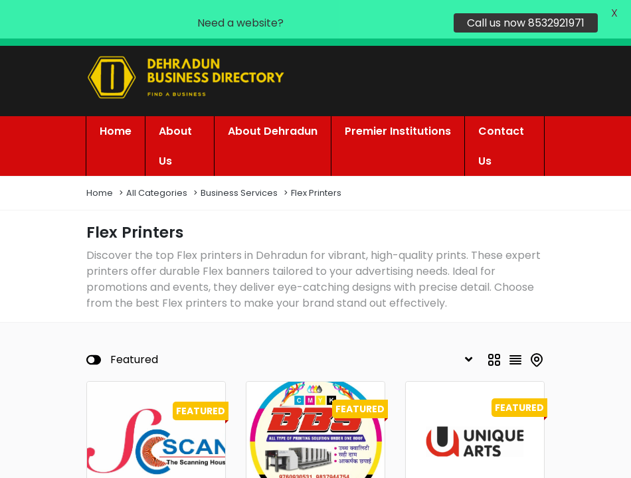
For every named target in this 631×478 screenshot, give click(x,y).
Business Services (239, 161)
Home (99, 161)
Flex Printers (316, 161)
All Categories (156, 161)
